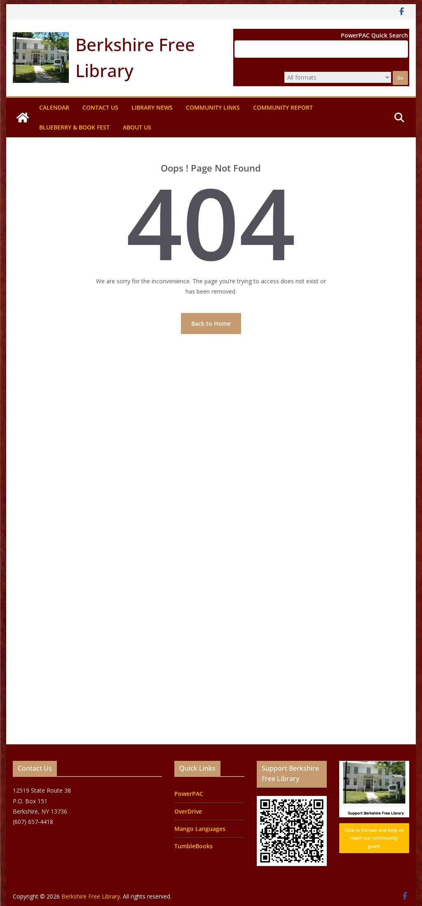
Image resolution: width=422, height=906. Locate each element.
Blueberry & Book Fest (74, 127)
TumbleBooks (193, 846)
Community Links (213, 107)
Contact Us (100, 107)
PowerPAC (188, 794)
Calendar (54, 107)
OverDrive (188, 811)
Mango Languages (199, 829)
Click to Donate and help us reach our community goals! (374, 838)
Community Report (283, 107)
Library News (152, 107)
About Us (137, 127)
